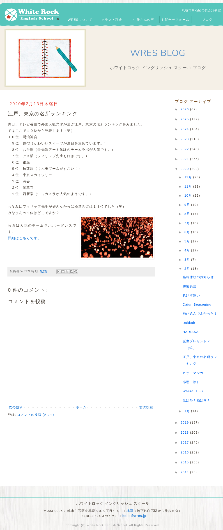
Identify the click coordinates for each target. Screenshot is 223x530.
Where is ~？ (194, 391)
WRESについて (80, 19)
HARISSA (191, 332)
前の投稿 (146, 407)
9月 (187, 205)
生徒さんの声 (143, 19)
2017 (185, 442)
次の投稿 (16, 407)
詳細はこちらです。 (24, 238)
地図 (129, 511)
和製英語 (190, 286)
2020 (185, 169)
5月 (187, 241)
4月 (187, 250)
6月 (187, 232)
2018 (185, 432)
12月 (188, 177)
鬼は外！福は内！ (196, 400)
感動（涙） (191, 382)
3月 (187, 259)
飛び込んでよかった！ (200, 313)
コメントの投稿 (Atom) (35, 414)
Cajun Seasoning (197, 304)
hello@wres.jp (134, 516)
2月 (187, 268)
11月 (188, 186)
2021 (185, 159)
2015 (185, 462)
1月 (187, 411)
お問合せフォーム (175, 19)
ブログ (207, 19)
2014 (185, 472)
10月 (188, 195)
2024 (185, 129)
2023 (185, 139)
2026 (185, 109)
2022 (185, 149)
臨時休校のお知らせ (198, 277)
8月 (187, 214)
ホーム (81, 407)
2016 (185, 452)
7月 (187, 223)
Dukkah (189, 323)
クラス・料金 (111, 19)
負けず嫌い (191, 295)
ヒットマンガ (193, 373)
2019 (185, 422)
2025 (185, 119)
